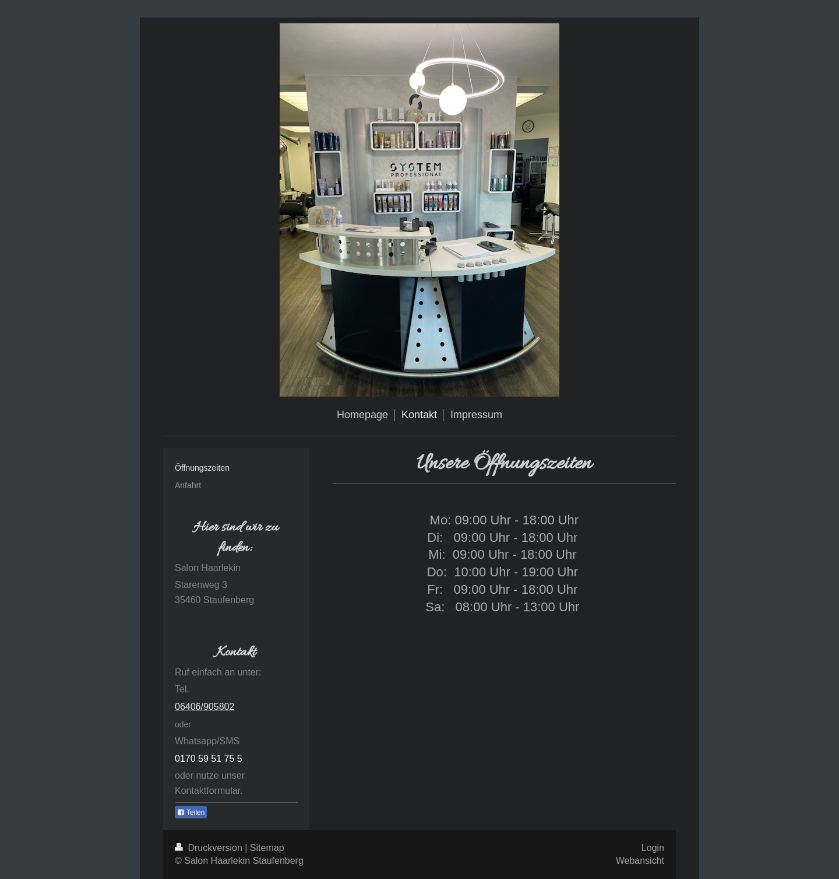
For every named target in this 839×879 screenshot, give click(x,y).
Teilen (191, 812)
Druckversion (210, 848)
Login (652, 848)
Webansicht (640, 861)
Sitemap (267, 848)
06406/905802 (204, 707)
